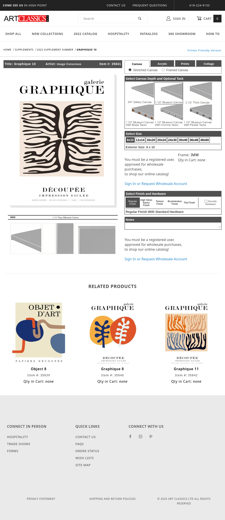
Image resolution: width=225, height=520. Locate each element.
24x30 (172, 140)
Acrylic (162, 63)
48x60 (204, 140)
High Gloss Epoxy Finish (146, 203)
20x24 (161, 140)
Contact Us (116, 5)
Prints (185, 63)
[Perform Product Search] (139, 18)
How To (213, 34)
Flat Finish (189, 202)
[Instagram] (142, 438)
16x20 (151, 140)
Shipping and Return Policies (112, 499)
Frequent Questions (149, 5)
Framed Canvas (177, 70)
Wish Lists (84, 458)
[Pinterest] (152, 438)
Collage (209, 63)
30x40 (183, 140)
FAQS (79, 444)
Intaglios (149, 34)
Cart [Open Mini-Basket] (209, 18)
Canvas (137, 64)
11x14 (140, 140)
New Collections (47, 34)
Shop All (13, 34)
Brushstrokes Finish (175, 202)
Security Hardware (211, 203)
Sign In (175, 18)
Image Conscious (69, 64)
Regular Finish (133, 202)
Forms (12, 451)
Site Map (83, 465)
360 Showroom (182, 34)
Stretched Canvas (145, 70)
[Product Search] (105, 18)
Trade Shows (18, 444)
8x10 (130, 140)
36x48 (194, 140)
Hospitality (118, 34)
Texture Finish (160, 202)
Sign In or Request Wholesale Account (156, 183)
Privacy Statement (41, 499)
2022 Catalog (85, 34)
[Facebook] (132, 438)
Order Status (87, 451)
